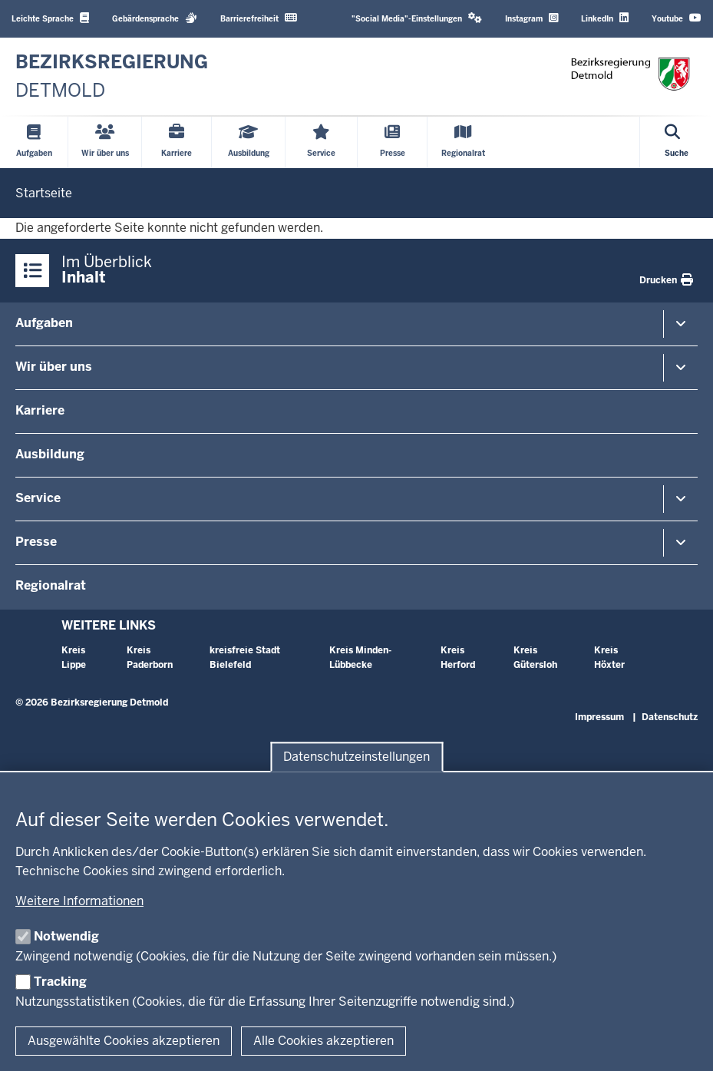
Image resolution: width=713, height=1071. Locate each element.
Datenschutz (670, 717)
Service (38, 498)
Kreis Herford (458, 657)
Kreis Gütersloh (535, 657)
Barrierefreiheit (258, 18)
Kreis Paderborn (150, 657)
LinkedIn (605, 18)
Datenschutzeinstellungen (356, 757)
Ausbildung (49, 454)
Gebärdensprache (154, 18)
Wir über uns (53, 367)
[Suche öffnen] (676, 142)
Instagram (531, 18)
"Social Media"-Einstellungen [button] (417, 18)
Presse (36, 542)
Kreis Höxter (609, 657)
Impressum (599, 717)
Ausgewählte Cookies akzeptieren (124, 1041)
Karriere (39, 410)
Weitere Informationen (79, 901)
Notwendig (66, 936)
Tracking (60, 981)
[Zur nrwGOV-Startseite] (111, 76)
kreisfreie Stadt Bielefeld (245, 657)
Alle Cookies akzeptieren (323, 1041)
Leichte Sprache (50, 18)
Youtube (676, 18)
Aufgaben (44, 323)
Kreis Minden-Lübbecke (360, 657)
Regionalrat (50, 585)
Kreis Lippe (73, 657)
